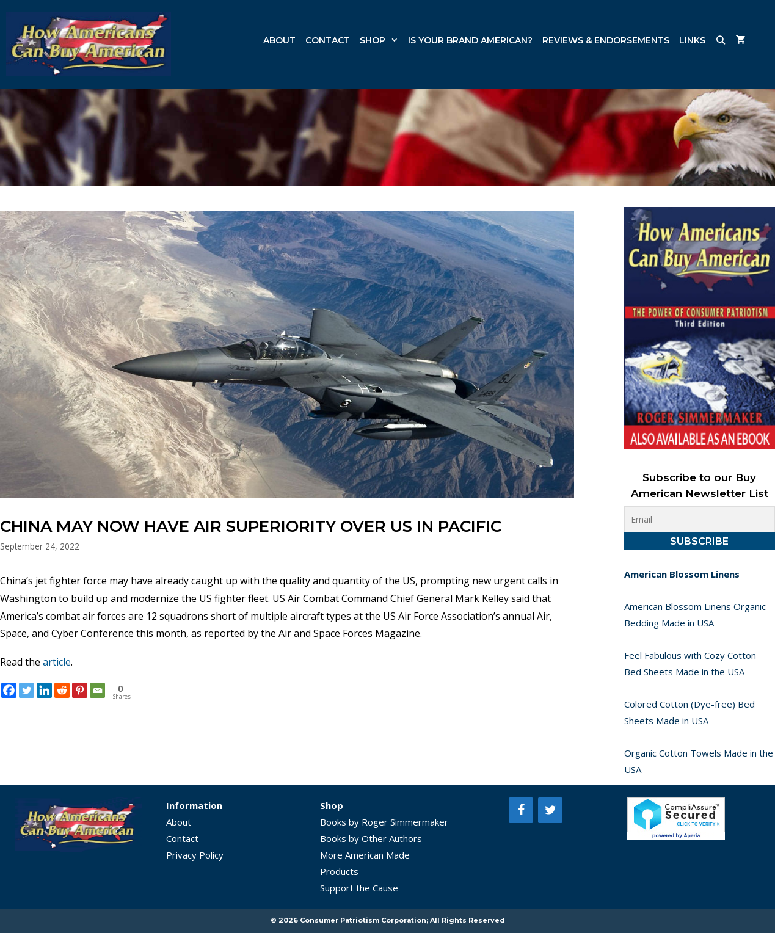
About (279, 40)
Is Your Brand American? (470, 40)
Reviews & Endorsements (605, 40)
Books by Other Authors (371, 838)
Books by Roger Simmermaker (384, 822)
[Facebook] (8, 690)
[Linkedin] (44, 690)
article (57, 662)
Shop (381, 40)
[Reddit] (62, 690)
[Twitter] (26, 690)
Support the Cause (359, 888)
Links (692, 40)
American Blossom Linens (682, 574)
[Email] (97, 690)
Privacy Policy (195, 855)
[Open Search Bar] (720, 40)
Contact (327, 40)
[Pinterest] (79, 690)
